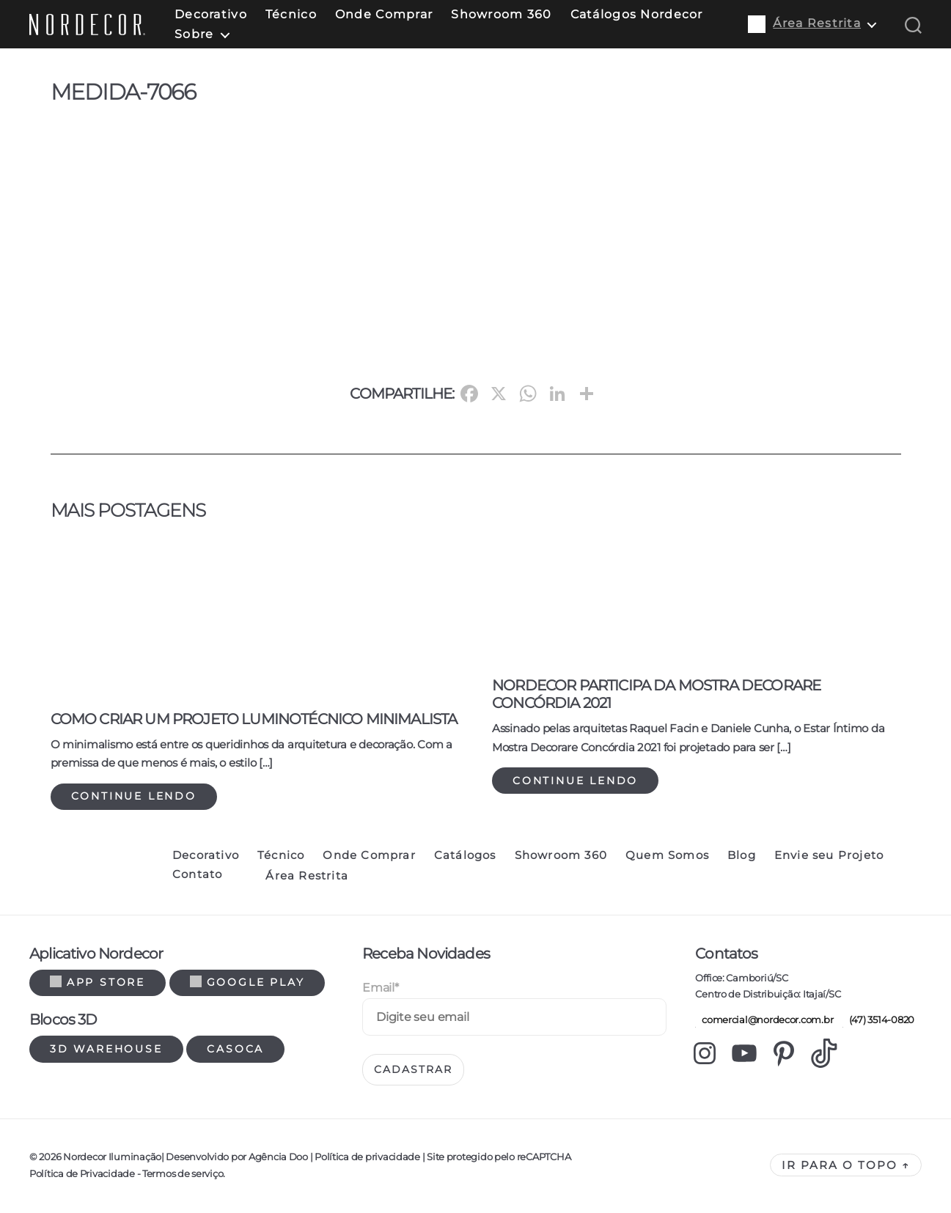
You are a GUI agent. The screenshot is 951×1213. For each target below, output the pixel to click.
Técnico (291, 14)
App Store (97, 982)
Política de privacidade (367, 1156)
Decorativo (211, 14)
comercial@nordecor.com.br (764, 1019)
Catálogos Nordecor (636, 14)
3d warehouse (106, 1048)
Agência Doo (278, 1156)
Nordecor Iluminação (112, 1156)
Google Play (247, 982)
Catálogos (465, 855)
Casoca (235, 1048)
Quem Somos (667, 855)
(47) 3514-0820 (878, 1019)
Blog (741, 855)
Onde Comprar (384, 14)
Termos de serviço (182, 1173)
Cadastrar (413, 1069)
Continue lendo (134, 796)
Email (380, 988)
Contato (197, 874)
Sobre (194, 34)
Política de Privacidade (82, 1173)
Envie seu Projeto (829, 855)
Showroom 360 (501, 14)
